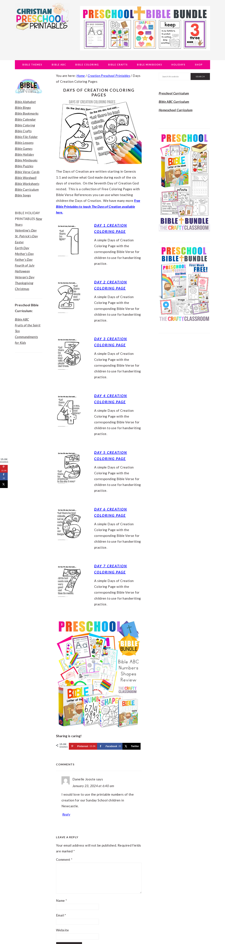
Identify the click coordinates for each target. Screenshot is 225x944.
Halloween (22, 271)
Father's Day (24, 260)
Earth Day (22, 248)
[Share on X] (131, 746)
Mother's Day (24, 254)
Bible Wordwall (25, 178)
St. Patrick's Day (26, 236)
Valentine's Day (26, 230)
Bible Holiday (24, 154)
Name (61, 900)
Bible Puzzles (24, 166)
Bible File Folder (26, 137)
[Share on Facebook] (109, 746)
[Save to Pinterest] (83, 746)
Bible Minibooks (26, 160)
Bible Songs (23, 195)
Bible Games (23, 149)
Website (62, 930)
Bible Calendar (25, 119)
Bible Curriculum (27, 189)
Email (61, 915)
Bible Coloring (25, 125)
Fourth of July (24, 265)
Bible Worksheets (27, 184)
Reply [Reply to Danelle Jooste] (66, 814)
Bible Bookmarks (27, 113)
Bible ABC (22, 319)
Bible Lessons (24, 143)
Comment (64, 859)
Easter (19, 242)
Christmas (22, 289)
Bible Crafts (23, 131)
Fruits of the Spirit (28, 325)
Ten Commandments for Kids (26, 337)
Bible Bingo (23, 108)
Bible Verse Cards (27, 172)
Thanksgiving (24, 283)
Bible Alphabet (25, 102)
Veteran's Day (24, 277)
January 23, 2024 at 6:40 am (93, 786)
